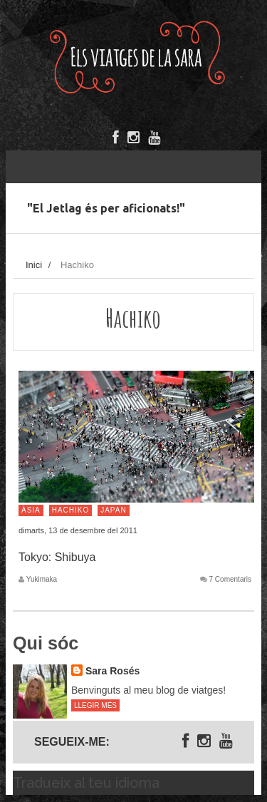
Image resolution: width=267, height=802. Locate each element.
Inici (34, 264)
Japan (113, 510)
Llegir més (95, 705)
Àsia (31, 510)
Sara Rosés (112, 671)
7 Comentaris (230, 579)
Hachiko (71, 510)
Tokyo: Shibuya (57, 557)
